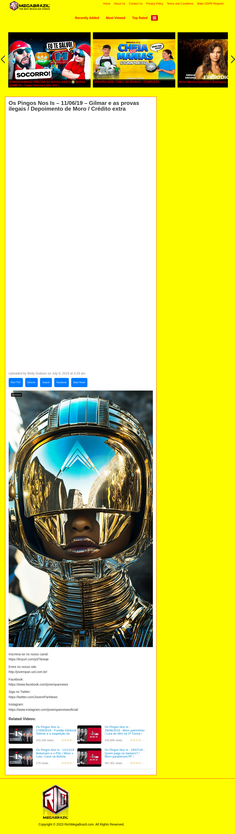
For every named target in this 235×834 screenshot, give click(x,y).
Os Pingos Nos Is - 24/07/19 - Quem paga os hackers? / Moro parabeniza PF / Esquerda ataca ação (125, 755)
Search (46, 382)
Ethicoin (31, 382)
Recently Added (87, 18)
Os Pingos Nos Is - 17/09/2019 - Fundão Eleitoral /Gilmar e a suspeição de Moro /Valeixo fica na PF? (56, 732)
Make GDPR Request (210, 3)
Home (106, 3)
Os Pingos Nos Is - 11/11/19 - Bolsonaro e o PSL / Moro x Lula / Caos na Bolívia (56, 753)
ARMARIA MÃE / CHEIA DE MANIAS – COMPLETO (126, 82)
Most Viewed (115, 18)
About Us (119, 3)
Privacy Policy (154, 3)
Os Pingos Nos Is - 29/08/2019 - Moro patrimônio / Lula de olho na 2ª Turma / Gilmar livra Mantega (125, 732)
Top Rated (140, 18)
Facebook (62, 382)
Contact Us (135, 3)
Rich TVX (16, 382)
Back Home (79, 382)
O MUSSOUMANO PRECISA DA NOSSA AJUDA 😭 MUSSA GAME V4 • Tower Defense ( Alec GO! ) (47, 83)
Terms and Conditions (180, 3)
